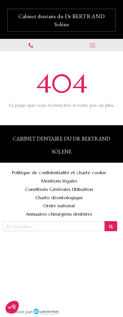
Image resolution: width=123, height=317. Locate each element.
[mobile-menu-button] (92, 45)
